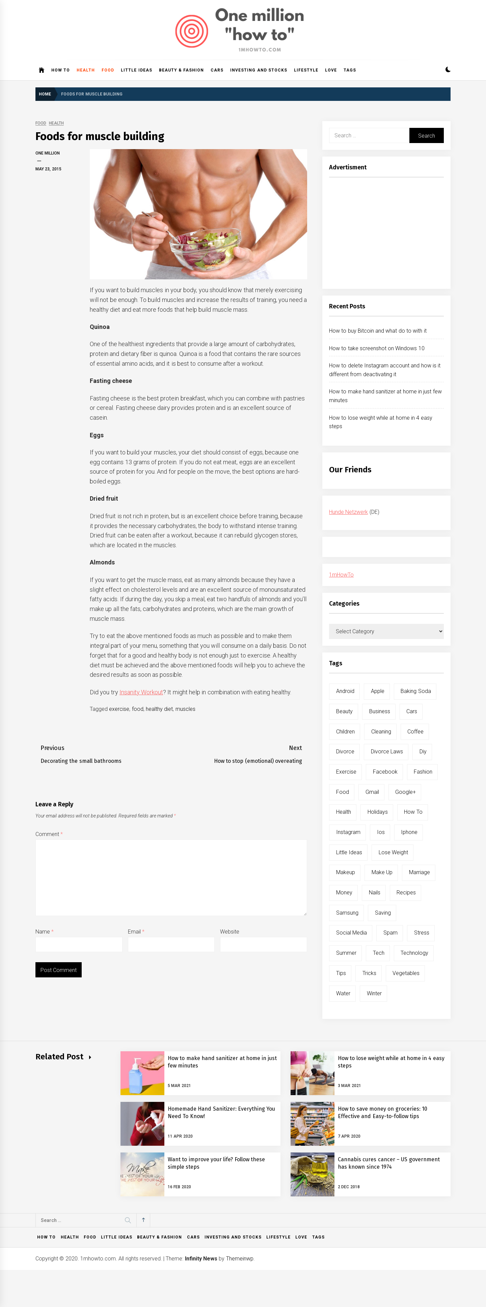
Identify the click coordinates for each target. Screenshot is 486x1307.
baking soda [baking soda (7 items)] (416, 691)
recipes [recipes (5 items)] (406, 892)
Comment (49, 834)
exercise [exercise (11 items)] (346, 772)
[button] (448, 70)
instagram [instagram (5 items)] (348, 832)
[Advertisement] (386, 235)
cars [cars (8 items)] (411, 711)
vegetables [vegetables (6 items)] (406, 973)
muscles (185, 709)
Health (86, 70)
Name (44, 931)
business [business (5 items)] (379, 711)
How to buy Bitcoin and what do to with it (378, 331)
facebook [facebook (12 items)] (385, 772)
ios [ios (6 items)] (381, 832)
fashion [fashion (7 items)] (423, 772)
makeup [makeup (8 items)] (345, 872)
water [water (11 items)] (343, 993)
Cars (217, 70)
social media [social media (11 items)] (351, 932)
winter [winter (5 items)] (374, 993)
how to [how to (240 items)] (413, 812)
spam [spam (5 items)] (390, 932)
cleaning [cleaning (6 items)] (381, 731)
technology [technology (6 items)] (414, 953)
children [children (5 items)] (345, 731)
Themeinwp (239, 1258)
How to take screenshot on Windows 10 (377, 348)
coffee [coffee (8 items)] (415, 731)
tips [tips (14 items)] (341, 973)
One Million (47, 153)
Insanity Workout (141, 692)
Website (229, 931)
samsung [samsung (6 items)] (347, 913)
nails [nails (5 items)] (374, 892)
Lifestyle (306, 70)
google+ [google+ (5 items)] (405, 792)
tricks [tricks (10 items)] (369, 973)
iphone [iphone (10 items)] (409, 832)
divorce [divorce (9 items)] (345, 751)
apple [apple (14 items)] (377, 691)
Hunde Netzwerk (348, 512)
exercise (119, 709)
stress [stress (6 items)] (421, 932)
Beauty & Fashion (181, 70)
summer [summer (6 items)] (346, 953)
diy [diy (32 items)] (423, 751)
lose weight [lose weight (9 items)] (393, 852)
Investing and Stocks (258, 70)
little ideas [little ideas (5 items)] (349, 852)
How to (60, 70)
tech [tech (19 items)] (378, 953)
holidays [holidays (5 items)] (378, 812)
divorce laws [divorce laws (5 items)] (387, 751)
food (137, 709)
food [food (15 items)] (342, 792)
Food (108, 70)
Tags (350, 70)
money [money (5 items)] (344, 892)
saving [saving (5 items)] (383, 913)
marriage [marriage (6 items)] (419, 872)
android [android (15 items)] (345, 691)
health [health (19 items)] (343, 812)
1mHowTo (341, 575)
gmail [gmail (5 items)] (372, 792)
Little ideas (136, 70)
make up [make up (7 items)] (382, 872)
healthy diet (159, 709)
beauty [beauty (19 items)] (344, 711)
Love (331, 70)
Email (136, 931)
